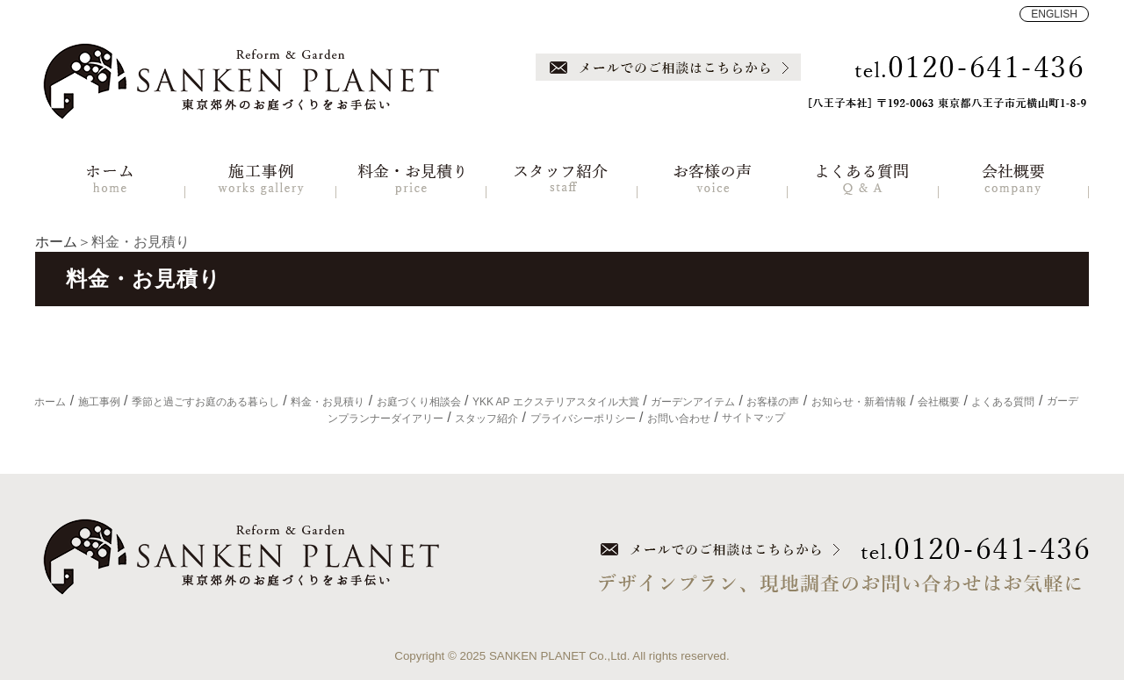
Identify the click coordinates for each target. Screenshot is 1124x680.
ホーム (56, 241)
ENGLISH (1054, 14)
